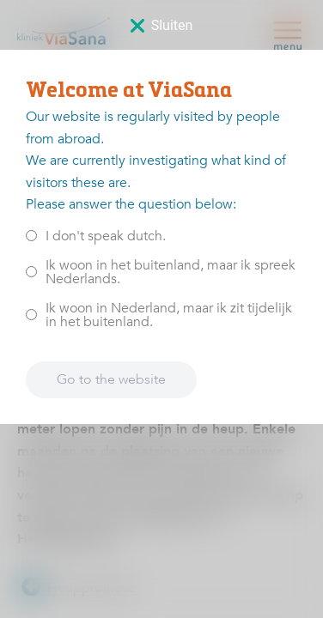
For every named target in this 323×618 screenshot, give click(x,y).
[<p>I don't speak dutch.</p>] (31, 235)
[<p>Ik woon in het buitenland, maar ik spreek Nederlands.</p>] (31, 271)
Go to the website (111, 379)
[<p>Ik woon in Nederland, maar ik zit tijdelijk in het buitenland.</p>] (31, 314)
